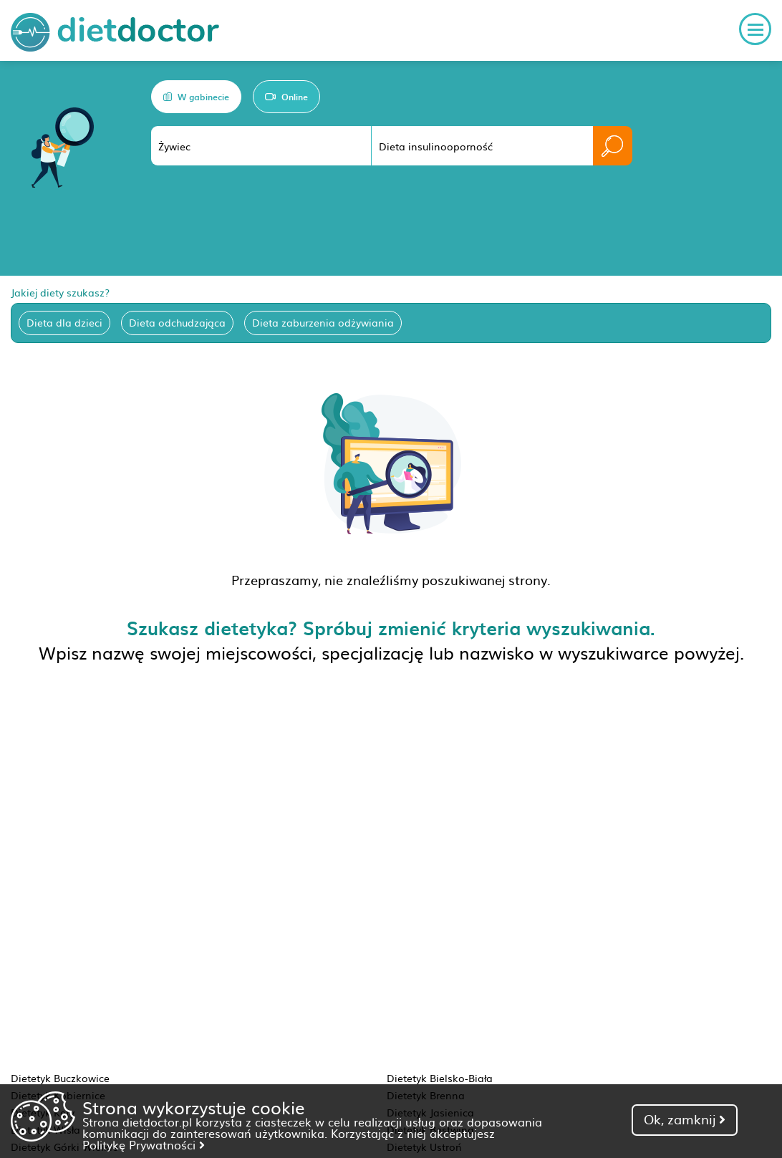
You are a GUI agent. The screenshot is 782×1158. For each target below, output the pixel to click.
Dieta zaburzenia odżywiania (323, 322)
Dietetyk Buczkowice (60, 1078)
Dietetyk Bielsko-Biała (440, 1078)
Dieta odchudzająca (177, 322)
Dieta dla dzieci (64, 322)
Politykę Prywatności (143, 1144)
